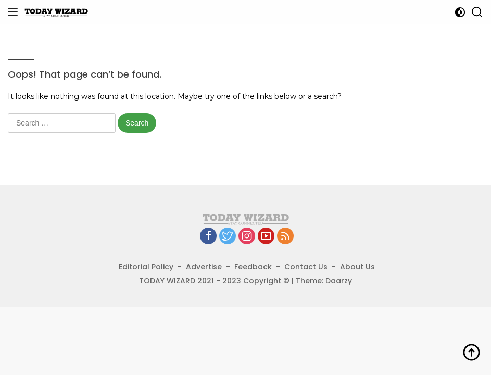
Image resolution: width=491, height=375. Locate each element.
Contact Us (306, 266)
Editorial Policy (146, 266)
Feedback (253, 266)
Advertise (204, 266)
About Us (357, 266)
